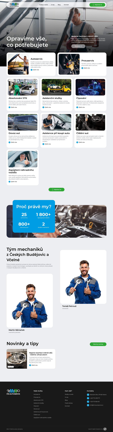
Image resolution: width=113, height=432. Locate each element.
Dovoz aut (14, 133)
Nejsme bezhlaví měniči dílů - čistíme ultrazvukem (40, 354)
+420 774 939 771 (95, 398)
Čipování (81, 98)
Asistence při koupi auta (56, 133)
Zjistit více (36, 69)
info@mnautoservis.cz (96, 405)
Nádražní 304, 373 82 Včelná (98, 394)
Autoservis (36, 59)
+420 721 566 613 (94, 401)
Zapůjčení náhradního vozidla (21, 171)
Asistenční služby (52, 98)
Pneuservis (87, 60)
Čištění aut (82, 133)
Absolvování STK (18, 98)
